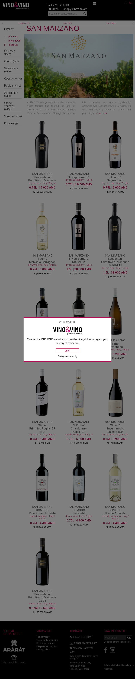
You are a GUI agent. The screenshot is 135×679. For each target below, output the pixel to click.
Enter (67, 350)
